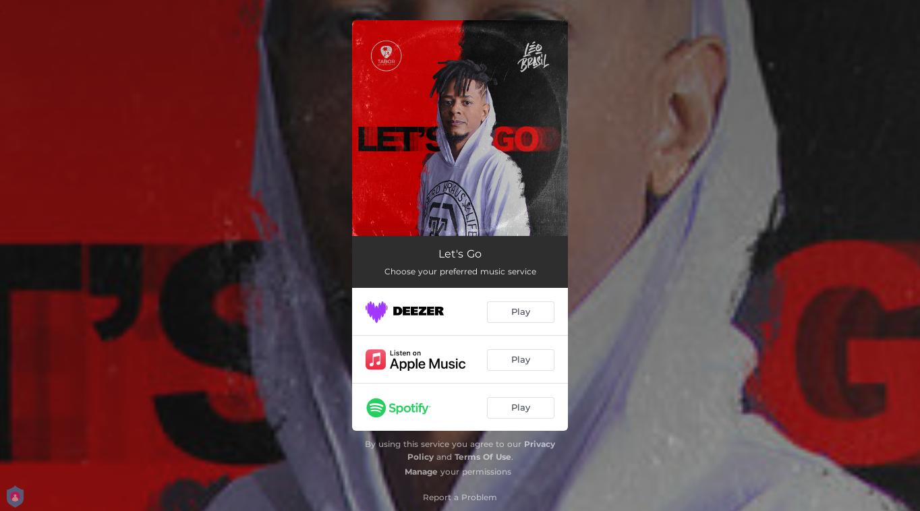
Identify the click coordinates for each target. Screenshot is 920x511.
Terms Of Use (483, 457)
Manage (421, 472)
